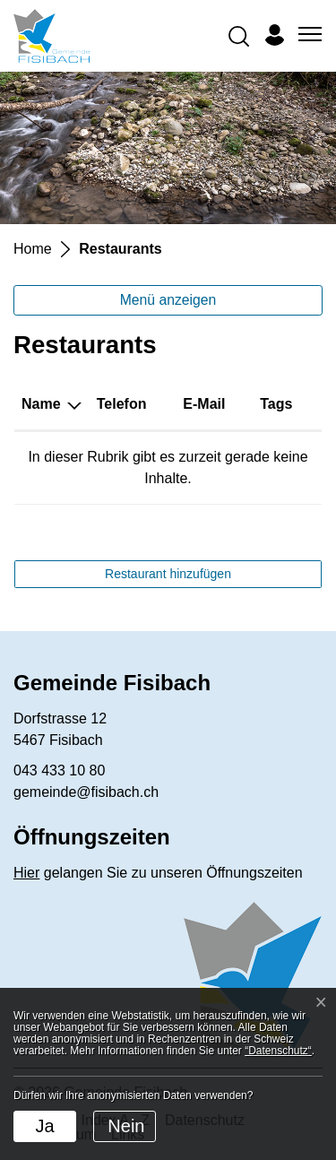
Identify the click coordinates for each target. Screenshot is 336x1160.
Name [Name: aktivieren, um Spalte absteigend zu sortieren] (41, 403)
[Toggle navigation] (307, 35)
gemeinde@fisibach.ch (86, 792)
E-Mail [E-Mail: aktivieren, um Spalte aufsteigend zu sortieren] (204, 403)
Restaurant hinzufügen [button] (168, 574)
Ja (44, 1126)
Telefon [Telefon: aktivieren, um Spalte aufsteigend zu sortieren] (122, 403)
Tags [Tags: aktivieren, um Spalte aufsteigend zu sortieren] (276, 403)
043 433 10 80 (59, 770)
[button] (238, 35)
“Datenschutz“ (278, 1050)
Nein (126, 1126)
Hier (26, 872)
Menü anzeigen (168, 299)
